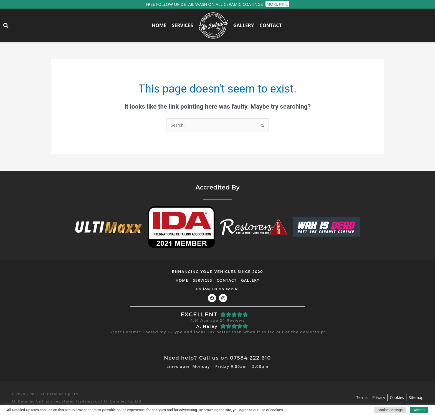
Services (182, 25)
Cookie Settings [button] (390, 410)
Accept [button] (419, 410)
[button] (5, 25)
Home (159, 25)
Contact (270, 25)
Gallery (243, 25)
